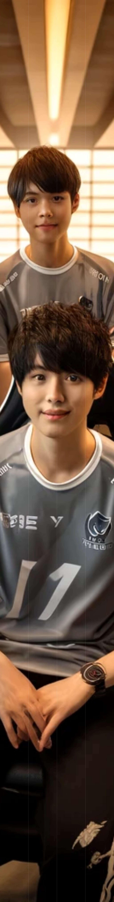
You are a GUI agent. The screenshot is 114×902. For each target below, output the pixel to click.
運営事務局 (92, 3)
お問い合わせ (102, 3)
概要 (76, 3)
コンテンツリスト (103, 900)
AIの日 (71, 3)
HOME (64, 3)
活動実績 (83, 3)
